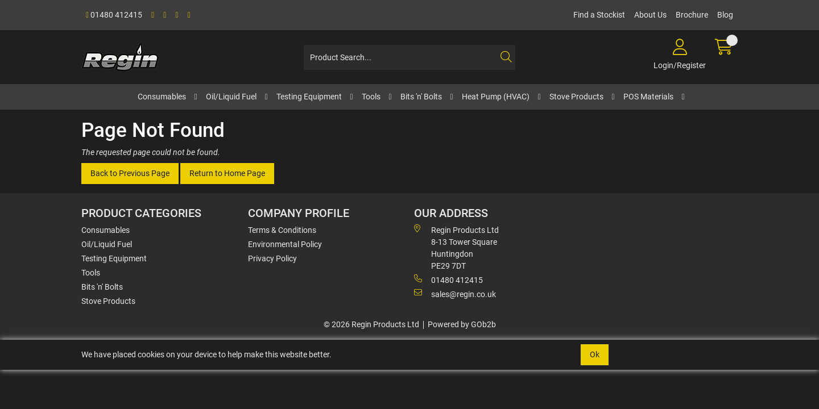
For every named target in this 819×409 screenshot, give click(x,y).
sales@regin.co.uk (455, 294)
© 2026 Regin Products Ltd (371, 324)
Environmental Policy (285, 244)
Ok (594, 354)
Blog (725, 14)
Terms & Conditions (282, 230)
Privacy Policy (272, 258)
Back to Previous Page (129, 173)
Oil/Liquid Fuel (231, 96)
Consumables (162, 96)
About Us (650, 14)
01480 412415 (114, 14)
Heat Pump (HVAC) (496, 96)
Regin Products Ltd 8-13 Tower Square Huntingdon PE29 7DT (456, 247)
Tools (371, 96)
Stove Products (576, 96)
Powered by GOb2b (462, 324)
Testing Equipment (309, 96)
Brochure (692, 14)
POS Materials (648, 96)
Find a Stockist (599, 14)
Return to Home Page (227, 173)
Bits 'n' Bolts (421, 96)
